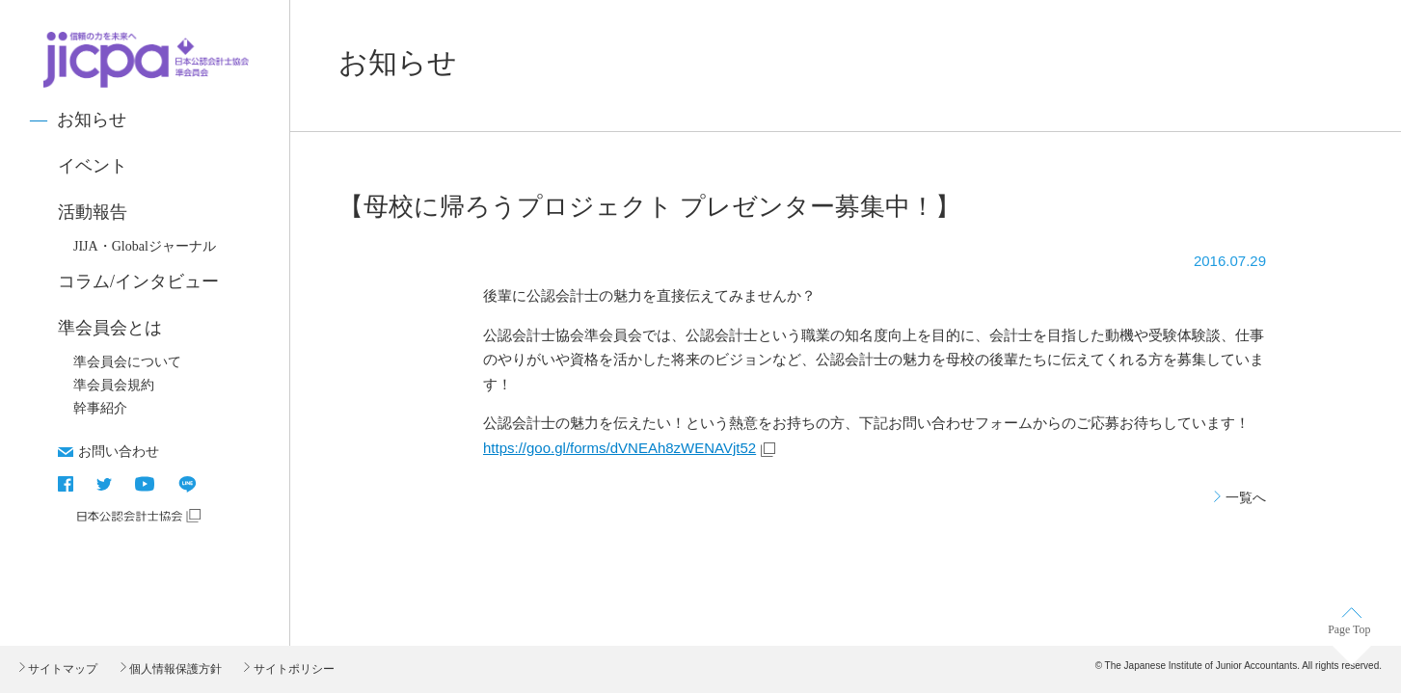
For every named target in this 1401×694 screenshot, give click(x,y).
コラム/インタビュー (138, 281)
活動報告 (92, 212)
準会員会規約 (113, 385)
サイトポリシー (292, 669)
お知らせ (91, 119)
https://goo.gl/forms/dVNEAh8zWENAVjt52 (619, 448)
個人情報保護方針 (174, 669)
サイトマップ (61, 669)
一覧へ (1246, 497)
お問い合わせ (118, 451)
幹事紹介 (100, 408)
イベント (92, 165)
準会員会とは (110, 327)
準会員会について (127, 362)
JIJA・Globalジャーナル (144, 246)
